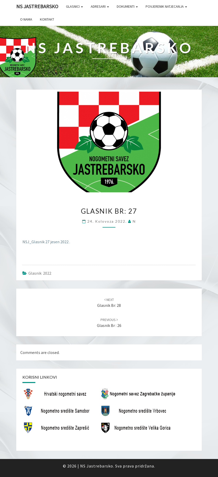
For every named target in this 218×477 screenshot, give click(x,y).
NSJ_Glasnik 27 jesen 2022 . (46, 241)
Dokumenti (127, 6)
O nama (26, 19)
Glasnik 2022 (39, 273)
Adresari (100, 6)
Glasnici (74, 6)
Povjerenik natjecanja (166, 6)
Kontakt (47, 19)
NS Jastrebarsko (37, 6)
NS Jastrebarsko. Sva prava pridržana (117, 466)
